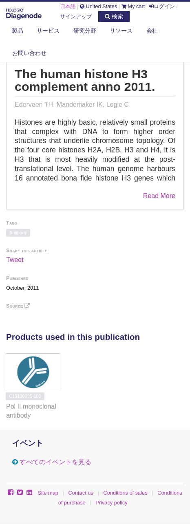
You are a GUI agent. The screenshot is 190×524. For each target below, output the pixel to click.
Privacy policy (111, 503)
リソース (121, 30)
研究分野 (84, 30)
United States (98, 6)
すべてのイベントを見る (55, 461)
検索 (114, 16)
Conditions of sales (125, 493)
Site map (48, 493)
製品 (17, 30)
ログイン (162, 6)
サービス (48, 30)
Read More (159, 195)
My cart (133, 6)
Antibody (18, 232)
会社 (152, 30)
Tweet (15, 259)
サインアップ (76, 16)
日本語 (68, 6)
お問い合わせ (29, 53)
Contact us (80, 493)
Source (18, 306)
